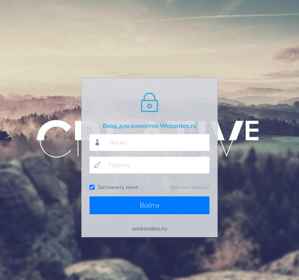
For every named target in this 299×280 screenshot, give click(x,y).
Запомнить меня (149, 187)
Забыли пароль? (189, 187)
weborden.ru (149, 228)
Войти (150, 205)
